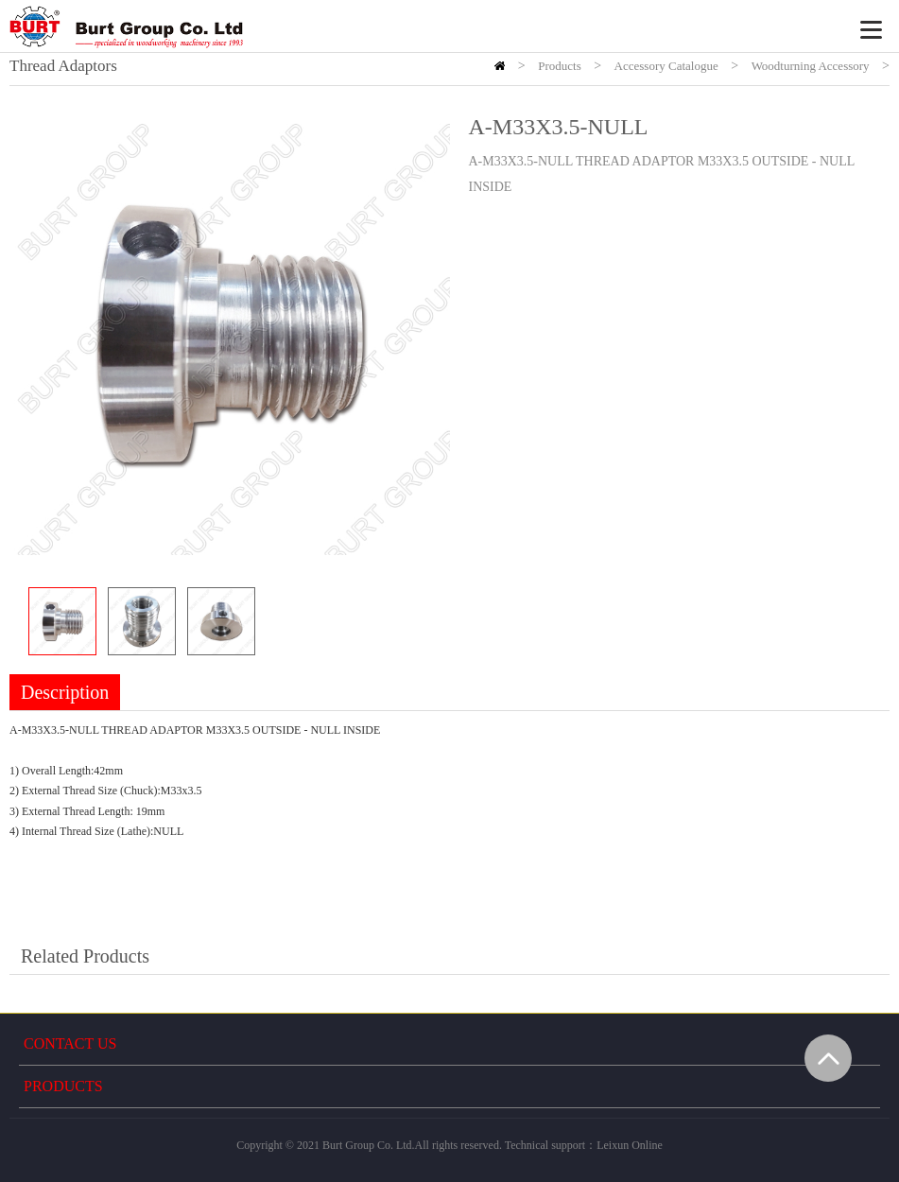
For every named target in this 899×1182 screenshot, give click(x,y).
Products (559, 66)
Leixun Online (629, 1145)
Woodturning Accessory (811, 66)
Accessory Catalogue (666, 66)
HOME (499, 65)
